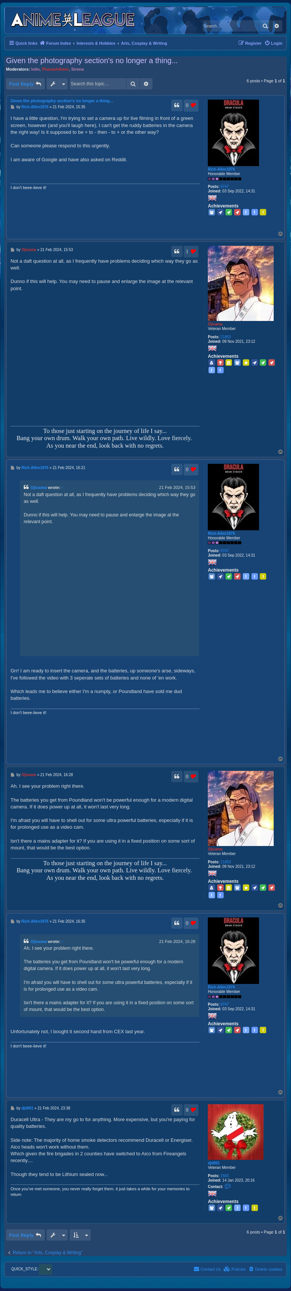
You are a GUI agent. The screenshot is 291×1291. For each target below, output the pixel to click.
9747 (225, 187)
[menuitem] (273, 43)
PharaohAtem (55, 69)
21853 (226, 337)
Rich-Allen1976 (221, 169)
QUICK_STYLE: (31, 1269)
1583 (225, 1176)
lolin (35, 69)
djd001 (214, 1163)
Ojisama (215, 324)
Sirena (77, 69)
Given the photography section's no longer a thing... (92, 60)
